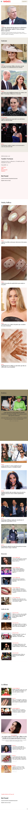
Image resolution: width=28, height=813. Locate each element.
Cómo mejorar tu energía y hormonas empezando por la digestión (18, 580)
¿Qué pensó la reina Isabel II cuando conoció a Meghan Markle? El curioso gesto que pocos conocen (14, 414)
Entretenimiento (4, 117)
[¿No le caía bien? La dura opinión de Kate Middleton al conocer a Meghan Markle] (14, 453)
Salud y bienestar (16, 557)
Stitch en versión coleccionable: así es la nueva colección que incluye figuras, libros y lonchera (19, 615)
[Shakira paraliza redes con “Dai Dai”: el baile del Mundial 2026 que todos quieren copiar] (6, 692)
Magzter (3, 171)
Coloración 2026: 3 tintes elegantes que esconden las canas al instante (13, 325)
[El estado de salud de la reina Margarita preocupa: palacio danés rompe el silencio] (14, 533)
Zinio (2, 168)
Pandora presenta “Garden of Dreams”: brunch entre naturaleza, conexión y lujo (19, 635)
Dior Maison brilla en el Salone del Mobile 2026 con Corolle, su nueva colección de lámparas (19, 625)
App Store (3, 167)
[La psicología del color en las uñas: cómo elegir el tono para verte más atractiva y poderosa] (6, 759)
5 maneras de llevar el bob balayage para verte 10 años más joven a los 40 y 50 (18, 768)
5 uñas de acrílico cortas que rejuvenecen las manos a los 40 (14, 242)
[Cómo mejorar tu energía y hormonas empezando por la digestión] (6, 581)
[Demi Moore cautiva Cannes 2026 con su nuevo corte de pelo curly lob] (14, 132)
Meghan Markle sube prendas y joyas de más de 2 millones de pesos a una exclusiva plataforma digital (13, 493)
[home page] (7, 1)
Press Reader (4, 169)
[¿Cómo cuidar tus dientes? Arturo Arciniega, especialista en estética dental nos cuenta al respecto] (6, 591)
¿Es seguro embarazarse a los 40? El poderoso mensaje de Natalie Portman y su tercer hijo (19, 645)
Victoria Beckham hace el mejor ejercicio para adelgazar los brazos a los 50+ (19, 560)
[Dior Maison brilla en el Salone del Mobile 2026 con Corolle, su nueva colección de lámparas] (6, 626)
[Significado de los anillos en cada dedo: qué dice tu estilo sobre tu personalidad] (14, 346)
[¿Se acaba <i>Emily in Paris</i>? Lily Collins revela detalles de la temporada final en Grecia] (14, 726)
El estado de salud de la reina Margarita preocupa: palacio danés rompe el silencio (13, 547)
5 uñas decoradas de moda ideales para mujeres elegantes (13, 284)
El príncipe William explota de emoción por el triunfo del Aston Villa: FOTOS (12, 520)
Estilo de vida (15, 612)
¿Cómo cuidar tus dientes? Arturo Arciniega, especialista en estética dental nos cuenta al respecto (19, 590)
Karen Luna (16, 420)
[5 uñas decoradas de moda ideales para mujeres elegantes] (14, 263)
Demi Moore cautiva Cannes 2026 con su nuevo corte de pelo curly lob (12, 146)
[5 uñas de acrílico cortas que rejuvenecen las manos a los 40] (14, 222)
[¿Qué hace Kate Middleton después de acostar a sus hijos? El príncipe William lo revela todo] (14, 80)
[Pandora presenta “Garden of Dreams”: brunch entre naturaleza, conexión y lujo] (6, 636)
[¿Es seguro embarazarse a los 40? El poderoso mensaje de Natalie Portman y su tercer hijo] (6, 646)
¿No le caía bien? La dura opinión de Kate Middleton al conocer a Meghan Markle (11, 466)
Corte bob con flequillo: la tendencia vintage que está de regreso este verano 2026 (19, 748)
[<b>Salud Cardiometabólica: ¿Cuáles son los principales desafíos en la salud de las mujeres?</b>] (6, 571)
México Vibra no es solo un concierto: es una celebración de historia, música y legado (19, 711)
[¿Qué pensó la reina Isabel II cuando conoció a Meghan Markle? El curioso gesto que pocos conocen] (14, 403)
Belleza (2, 144)
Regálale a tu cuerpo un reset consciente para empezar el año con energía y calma (19, 600)
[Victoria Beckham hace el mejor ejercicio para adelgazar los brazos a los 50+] (6, 561)
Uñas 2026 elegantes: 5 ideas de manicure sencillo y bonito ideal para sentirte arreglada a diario (19, 700)
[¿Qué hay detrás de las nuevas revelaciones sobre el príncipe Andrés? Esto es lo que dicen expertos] (14, 14)
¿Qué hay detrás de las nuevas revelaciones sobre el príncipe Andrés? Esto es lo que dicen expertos (13, 29)
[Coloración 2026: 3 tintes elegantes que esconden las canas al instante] (14, 305)
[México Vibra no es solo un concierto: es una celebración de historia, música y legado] (6, 712)
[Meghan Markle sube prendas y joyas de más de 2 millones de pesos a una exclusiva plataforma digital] (14, 479)
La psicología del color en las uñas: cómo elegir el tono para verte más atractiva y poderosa (19, 758)
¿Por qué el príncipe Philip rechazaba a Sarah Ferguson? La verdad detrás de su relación (12, 66)
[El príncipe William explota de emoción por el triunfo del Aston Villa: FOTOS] (14, 507)
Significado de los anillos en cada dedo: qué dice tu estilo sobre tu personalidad (13, 366)
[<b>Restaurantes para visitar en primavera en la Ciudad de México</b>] (6, 656)
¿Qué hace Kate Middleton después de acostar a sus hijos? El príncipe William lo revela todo (14, 93)
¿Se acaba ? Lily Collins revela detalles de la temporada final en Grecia (14, 737)
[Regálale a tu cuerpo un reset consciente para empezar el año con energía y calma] (6, 601)
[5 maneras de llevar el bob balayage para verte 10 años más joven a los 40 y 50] (6, 769)
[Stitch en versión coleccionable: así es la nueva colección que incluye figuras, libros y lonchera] (6, 616)
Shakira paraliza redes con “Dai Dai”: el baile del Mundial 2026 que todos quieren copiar (19, 690)
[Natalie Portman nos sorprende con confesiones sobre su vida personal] (14, 106)
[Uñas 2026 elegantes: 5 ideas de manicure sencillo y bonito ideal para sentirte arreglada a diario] (6, 702)
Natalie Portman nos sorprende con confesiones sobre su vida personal (13, 119)
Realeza (2, 25)
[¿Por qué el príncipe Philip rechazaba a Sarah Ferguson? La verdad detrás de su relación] (14, 53)
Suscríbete (24, 1)
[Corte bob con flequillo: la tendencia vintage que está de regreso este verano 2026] (6, 749)
